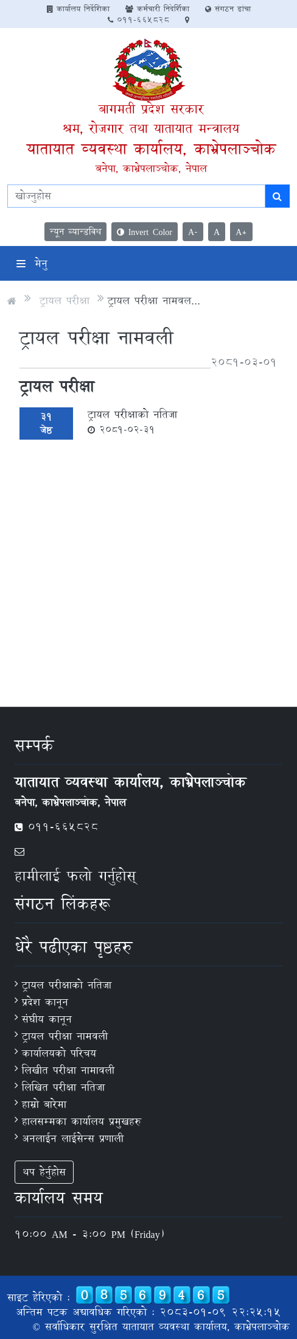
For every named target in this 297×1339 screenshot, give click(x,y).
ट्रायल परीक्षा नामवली (65, 1036)
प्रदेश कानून (45, 1002)
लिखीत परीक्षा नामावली (68, 1070)
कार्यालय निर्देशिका (78, 8)
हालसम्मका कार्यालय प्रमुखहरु (81, 1121)
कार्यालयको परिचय (59, 1053)
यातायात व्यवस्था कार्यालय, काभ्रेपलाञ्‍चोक (151, 149)
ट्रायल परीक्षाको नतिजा (132, 421)
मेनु (31, 263)
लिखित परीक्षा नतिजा (63, 1087)
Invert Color (144, 232)
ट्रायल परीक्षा (64, 300)
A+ (241, 232)
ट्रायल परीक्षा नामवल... (154, 300)
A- (193, 232)
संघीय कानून (47, 1019)
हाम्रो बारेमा (44, 1104)
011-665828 (138, 19)
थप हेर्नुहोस (44, 1172)
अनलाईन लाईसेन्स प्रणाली (73, 1138)
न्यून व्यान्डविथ (75, 232)
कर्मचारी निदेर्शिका (157, 8)
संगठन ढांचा (228, 8)
